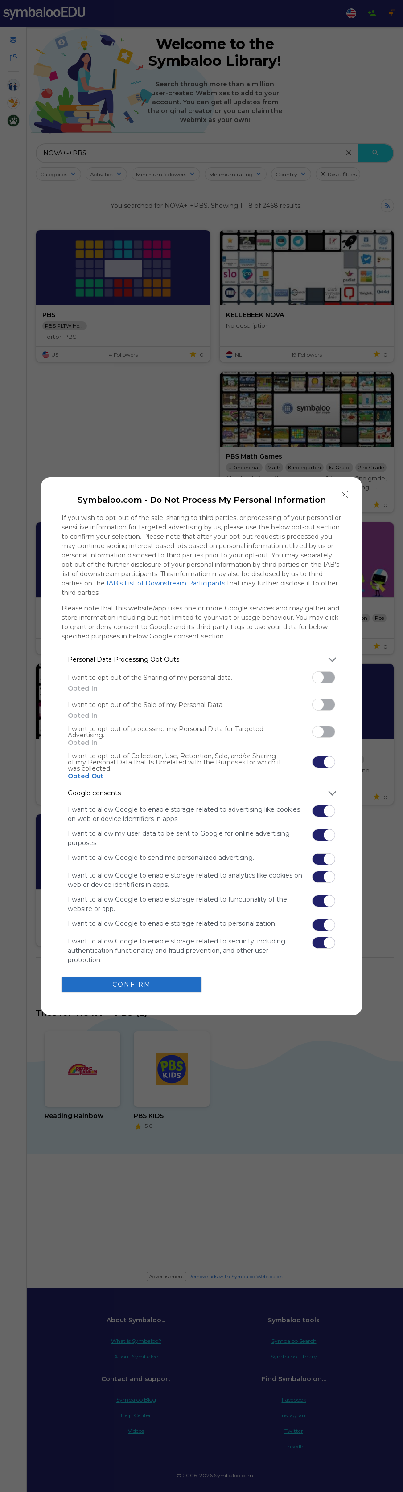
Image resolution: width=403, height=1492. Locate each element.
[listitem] (201, 659)
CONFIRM (131, 984)
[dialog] (201, 746)
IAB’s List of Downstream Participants (166, 583)
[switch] (323, 677)
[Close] (344, 494)
